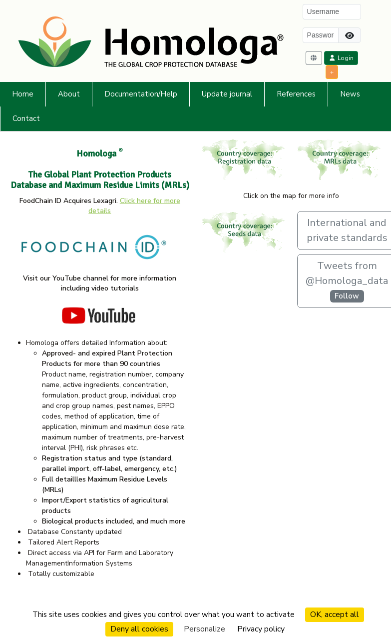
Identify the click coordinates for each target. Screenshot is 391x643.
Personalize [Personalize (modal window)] (204, 629)
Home (22, 94)
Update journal (227, 94)
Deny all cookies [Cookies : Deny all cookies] (139, 629)
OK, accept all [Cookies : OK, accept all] (334, 614)
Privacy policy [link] (261, 629)
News (350, 94)
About (69, 94)
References (296, 94)
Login (341, 58)
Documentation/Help (140, 94)
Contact (26, 119)
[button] (314, 58)
